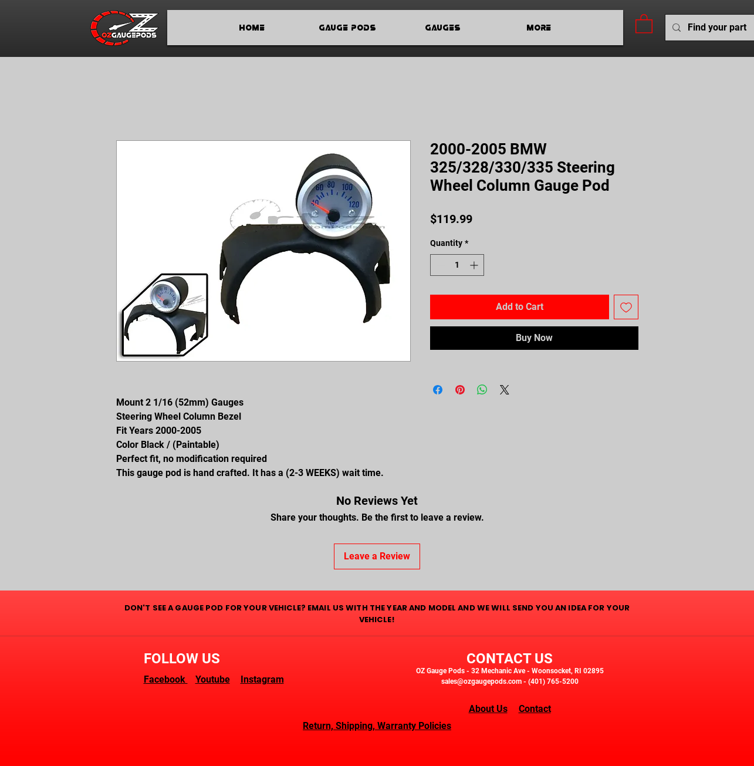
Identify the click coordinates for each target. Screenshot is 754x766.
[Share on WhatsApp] (482, 390)
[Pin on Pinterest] (460, 390)
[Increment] (475, 265)
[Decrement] (439, 265)
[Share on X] (505, 390)
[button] (643, 23)
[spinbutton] (457, 265)
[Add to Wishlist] (626, 307)
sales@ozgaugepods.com (481, 681)
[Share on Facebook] (438, 390)
